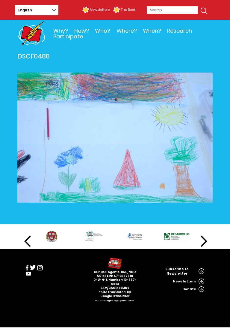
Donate (189, 289)
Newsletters (100, 9)
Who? (102, 30)
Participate (68, 36)
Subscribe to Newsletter (177, 271)
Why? (60, 30)
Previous (27, 241)
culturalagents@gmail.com (114, 300)
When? (152, 30)
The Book (128, 9)
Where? (126, 30)
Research (179, 30)
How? (81, 30)
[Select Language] (36, 10)
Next (204, 241)
